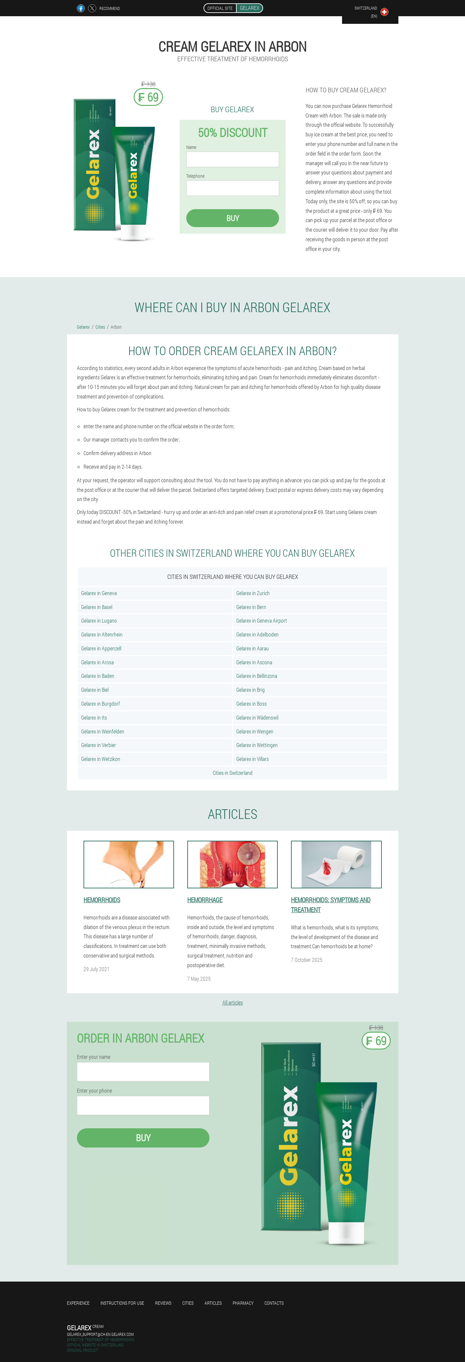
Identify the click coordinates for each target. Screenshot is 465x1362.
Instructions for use (122, 1303)
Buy (232, 218)
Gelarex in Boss (251, 703)
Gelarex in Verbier (98, 744)
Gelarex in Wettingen (257, 744)
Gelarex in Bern (251, 606)
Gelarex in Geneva (99, 592)
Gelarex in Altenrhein (102, 634)
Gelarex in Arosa (97, 662)
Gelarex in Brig (250, 689)
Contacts (274, 1303)
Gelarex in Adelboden (257, 634)
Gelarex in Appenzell (101, 648)
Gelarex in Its (94, 717)
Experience (78, 1303)
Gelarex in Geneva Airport (261, 620)
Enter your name (93, 1056)
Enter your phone (94, 1090)
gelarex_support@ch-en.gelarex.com (100, 1334)
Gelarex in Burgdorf (100, 703)
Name (191, 147)
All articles (232, 1002)
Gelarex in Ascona (254, 662)
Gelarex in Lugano (99, 620)
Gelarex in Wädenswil (257, 717)
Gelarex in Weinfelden (102, 731)
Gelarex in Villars (252, 758)
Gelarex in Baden (97, 675)
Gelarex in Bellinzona (256, 675)
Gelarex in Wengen (254, 731)
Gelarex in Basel (96, 606)
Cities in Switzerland (233, 772)
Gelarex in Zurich (253, 592)
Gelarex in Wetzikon (100, 758)
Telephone (195, 176)
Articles (213, 1303)
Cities (188, 1303)
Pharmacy (243, 1303)
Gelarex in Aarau (252, 648)
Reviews (163, 1303)
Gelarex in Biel (95, 689)
